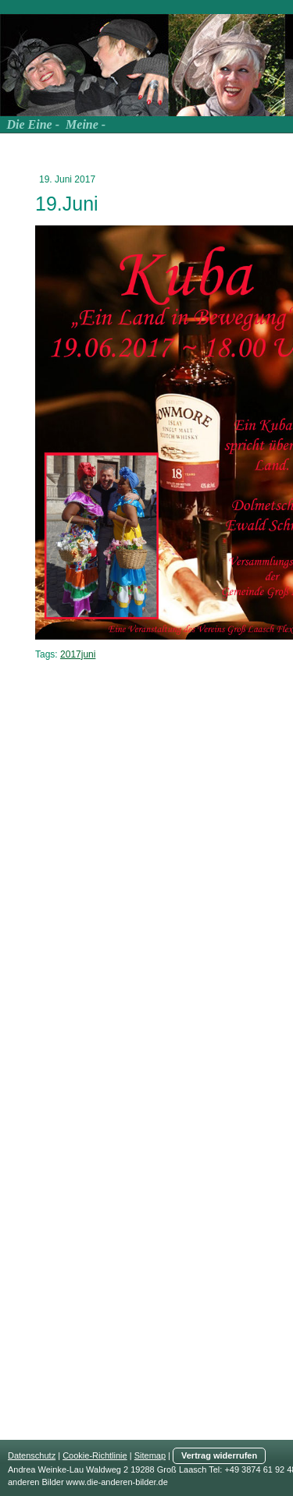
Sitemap (150, 1455)
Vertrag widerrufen (219, 1455)
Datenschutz (31, 1455)
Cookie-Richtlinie (95, 1455)
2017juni (77, 654)
